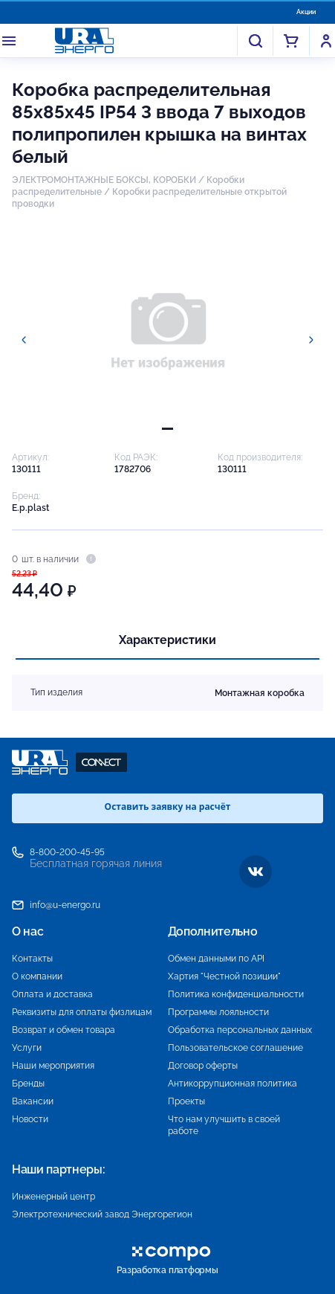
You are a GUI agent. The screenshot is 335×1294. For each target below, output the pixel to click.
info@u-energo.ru (65, 905)
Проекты (186, 1101)
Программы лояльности (218, 1012)
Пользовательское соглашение (235, 1048)
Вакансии (32, 1101)
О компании (37, 976)
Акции (306, 12)
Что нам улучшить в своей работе (224, 1125)
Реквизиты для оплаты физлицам (82, 1012)
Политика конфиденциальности (236, 994)
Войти (326, 41)
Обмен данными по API (216, 958)
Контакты (32, 958)
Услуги (27, 1048)
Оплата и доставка (52, 994)
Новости (30, 1119)
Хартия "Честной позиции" (224, 976)
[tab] (167, 428)
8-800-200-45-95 (67, 852)
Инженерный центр (53, 1196)
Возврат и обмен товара (63, 1030)
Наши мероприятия (53, 1065)
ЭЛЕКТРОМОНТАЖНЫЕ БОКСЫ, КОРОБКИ (104, 180)
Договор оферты (203, 1065)
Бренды (28, 1083)
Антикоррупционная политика (232, 1083)
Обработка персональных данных (240, 1030)
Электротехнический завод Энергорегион (102, 1214)
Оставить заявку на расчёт (168, 806)
